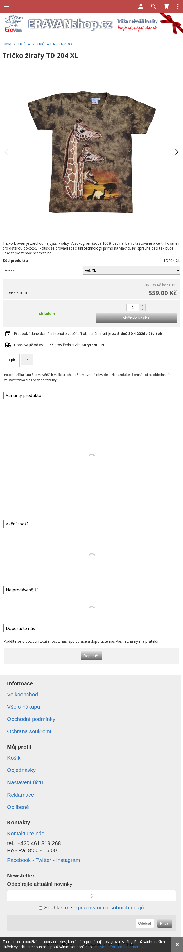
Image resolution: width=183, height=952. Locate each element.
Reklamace (20, 795)
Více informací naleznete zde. (124, 946)
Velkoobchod (22, 694)
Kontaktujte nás (25, 833)
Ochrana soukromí (29, 731)
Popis (11, 360)
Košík (14, 758)
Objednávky (21, 770)
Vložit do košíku (136, 317)
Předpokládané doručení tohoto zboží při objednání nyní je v (88, 333)
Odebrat (144, 923)
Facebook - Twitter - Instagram (43, 860)
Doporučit (91, 655)
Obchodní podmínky (31, 719)
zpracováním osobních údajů (109, 907)
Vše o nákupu (23, 707)
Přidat (164, 923)
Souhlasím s (91, 907)
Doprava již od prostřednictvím (59, 344)
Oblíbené (18, 807)
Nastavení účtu (25, 782)
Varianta (9, 270)
